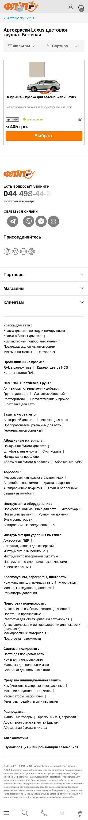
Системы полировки (21, 649)
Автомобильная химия (21, 483)
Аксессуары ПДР (16, 540)
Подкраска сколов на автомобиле (29, 346)
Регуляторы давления (20, 593)
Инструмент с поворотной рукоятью (31, 556)
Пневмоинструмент (18, 514)
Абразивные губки (68, 462)
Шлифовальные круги (20, 451)
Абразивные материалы (24, 440)
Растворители (14, 399)
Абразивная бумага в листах (25, 727)
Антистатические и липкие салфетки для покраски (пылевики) (42, 626)
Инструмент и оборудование (28, 504)
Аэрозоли (12, 472)
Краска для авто (18, 325)
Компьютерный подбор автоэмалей (30, 341)
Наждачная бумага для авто (25, 446)
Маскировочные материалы (25, 633)
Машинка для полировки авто (26, 665)
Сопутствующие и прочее (49, 399)
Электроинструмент (19, 519)
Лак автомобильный (49, 394)
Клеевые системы (17, 567)
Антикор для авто (54, 420)
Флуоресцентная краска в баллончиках (33, 477)
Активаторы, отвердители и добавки (31, 388)
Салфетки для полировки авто (27, 670)
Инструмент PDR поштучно (24, 551)
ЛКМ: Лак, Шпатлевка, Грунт (27, 383)
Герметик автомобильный (23, 430)
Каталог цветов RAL (19, 373)
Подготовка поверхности (25, 603)
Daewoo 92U (46, 352)
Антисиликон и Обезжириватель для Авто (35, 609)
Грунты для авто (16, 394)
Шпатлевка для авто (19, 404)
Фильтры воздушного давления (27, 588)
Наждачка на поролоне (21, 456)
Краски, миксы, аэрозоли (57, 717)
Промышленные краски (24, 362)
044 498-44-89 (44, 193)
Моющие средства (18, 691)
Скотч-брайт (51, 451)
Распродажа (14, 711)
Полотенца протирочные (22, 614)
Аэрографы (68, 582)
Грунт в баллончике (63, 488)
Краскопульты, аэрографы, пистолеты (36, 577)
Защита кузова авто (21, 414)
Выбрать (43, 135)
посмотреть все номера (19, 201)
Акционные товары (18, 717)
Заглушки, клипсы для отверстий (29, 546)
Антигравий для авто (19, 420)
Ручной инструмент (53, 514)
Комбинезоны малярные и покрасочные (34, 686)
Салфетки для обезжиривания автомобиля (36, 619)
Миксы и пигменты (18, 352)
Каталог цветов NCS (52, 367)
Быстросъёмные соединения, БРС (30, 525)
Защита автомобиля (19, 493)
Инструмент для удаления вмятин (32, 535)
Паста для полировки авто (24, 654)
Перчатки (44, 691)
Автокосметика (16, 738)
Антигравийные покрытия (23, 488)
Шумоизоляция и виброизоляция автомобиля (41, 747)
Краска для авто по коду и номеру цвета (34, 331)
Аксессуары (71, 509)
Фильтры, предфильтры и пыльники (31, 701)
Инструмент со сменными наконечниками (35, 562)
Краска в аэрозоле (57, 483)
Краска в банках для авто (23, 336)
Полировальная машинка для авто (30, 509)
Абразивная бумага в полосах (26, 462)
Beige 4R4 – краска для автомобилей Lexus (41, 97)
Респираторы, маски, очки (23, 696)
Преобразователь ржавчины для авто (32, 425)
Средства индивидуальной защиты (33, 680)
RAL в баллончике (17, 367)
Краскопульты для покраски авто (28, 582)
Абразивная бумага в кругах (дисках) (32, 722)
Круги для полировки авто (23, 659)
